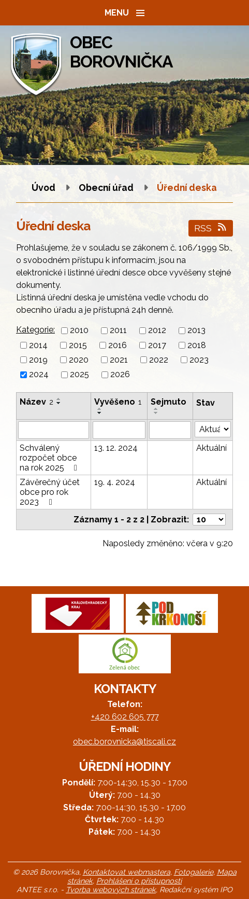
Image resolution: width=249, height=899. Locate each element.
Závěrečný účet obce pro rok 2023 (50, 492)
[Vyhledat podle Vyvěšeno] (119, 430)
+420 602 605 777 (124, 717)
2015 (78, 345)
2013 (196, 331)
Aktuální (211, 448)
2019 (38, 360)
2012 (157, 331)
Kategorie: (35, 330)
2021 (119, 360)
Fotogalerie (193, 871)
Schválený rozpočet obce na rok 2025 (50, 458)
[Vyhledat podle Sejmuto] (170, 430)
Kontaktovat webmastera (126, 871)
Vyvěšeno (117, 402)
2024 (39, 375)
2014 (38, 345)
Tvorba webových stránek (111, 889)
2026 (120, 375)
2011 (118, 331)
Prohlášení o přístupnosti (139, 880)
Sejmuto (168, 402)
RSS (211, 228)
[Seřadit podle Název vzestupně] (59, 399)
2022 (158, 360)
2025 (79, 375)
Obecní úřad (107, 187)
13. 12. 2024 (116, 448)
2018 (196, 345)
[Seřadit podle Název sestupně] (59, 403)
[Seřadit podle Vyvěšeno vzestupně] (100, 409)
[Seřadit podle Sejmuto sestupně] (156, 413)
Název (36, 402)
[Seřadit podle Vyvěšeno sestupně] (100, 413)
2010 (79, 331)
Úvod (43, 187)
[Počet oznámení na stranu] (209, 519)
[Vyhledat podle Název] (53, 430)
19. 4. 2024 (114, 482)
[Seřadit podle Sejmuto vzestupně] (156, 409)
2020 (79, 360)
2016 (117, 345)
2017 (157, 345)
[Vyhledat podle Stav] (213, 429)
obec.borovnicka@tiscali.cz (124, 741)
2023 (199, 360)
